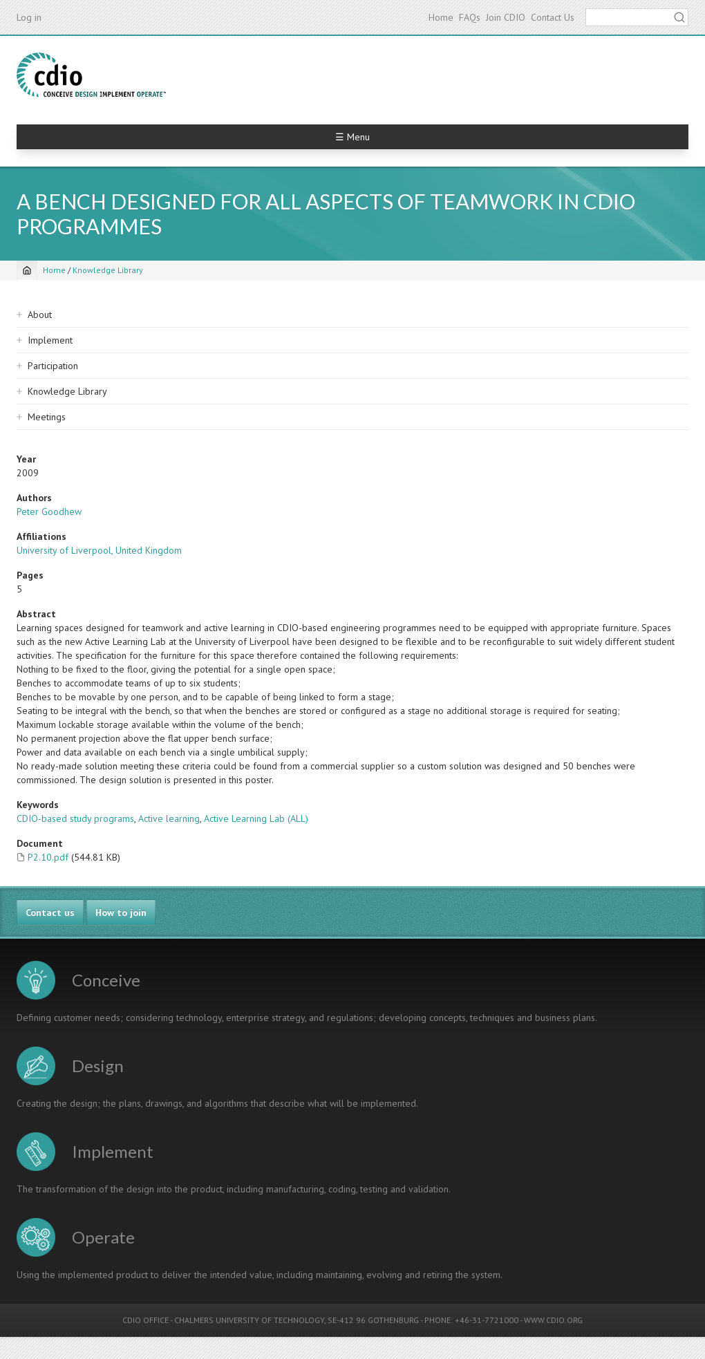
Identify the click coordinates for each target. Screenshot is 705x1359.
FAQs (469, 17)
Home (441, 17)
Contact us (50, 912)
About (40, 314)
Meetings (47, 417)
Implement (50, 340)
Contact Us (552, 17)
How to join (121, 912)
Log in (29, 17)
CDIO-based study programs (75, 818)
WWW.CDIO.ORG (553, 1320)
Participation (53, 365)
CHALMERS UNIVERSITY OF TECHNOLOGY (249, 1320)
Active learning (169, 818)
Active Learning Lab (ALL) (256, 818)
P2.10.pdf (48, 857)
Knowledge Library (108, 270)
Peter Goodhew (49, 511)
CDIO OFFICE (145, 1320)
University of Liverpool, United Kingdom (99, 550)
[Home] (27, 270)
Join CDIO (505, 17)
